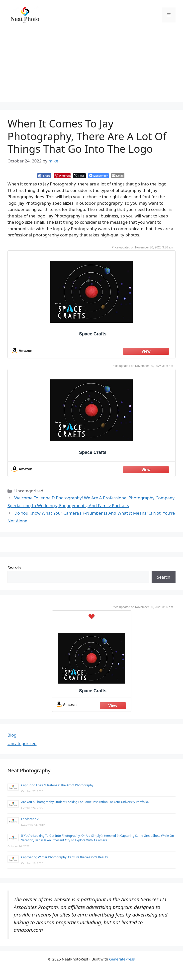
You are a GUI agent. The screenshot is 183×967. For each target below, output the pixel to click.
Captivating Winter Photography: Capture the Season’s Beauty (64, 857)
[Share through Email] (117, 175)
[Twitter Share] (79, 175)
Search (14, 568)
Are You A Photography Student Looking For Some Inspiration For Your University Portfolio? (85, 802)
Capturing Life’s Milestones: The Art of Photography (57, 785)
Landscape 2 (30, 819)
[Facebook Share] (44, 175)
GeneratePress (122, 959)
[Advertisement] (91, 67)
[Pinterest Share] (62, 175)
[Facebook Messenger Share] (98, 175)
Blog (11, 735)
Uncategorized (22, 743)
